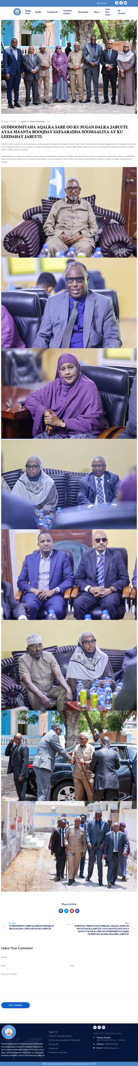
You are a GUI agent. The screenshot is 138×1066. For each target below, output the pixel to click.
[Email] (103, 965)
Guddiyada (53, 12)
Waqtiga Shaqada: (104, 1037)
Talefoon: (107, 1044)
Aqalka (39, 12)
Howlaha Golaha (67, 12)
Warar (98, 12)
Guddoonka (53, 1048)
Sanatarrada (54, 1044)
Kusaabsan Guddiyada (58, 1052)
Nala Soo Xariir (108, 12)
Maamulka (84, 12)
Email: (107, 1048)
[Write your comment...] (69, 982)
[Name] (34, 965)
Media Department (37, 121)
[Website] (69, 957)
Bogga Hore (28, 12)
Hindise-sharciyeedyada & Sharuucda (64, 1040)
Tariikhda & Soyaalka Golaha (60, 1036)
